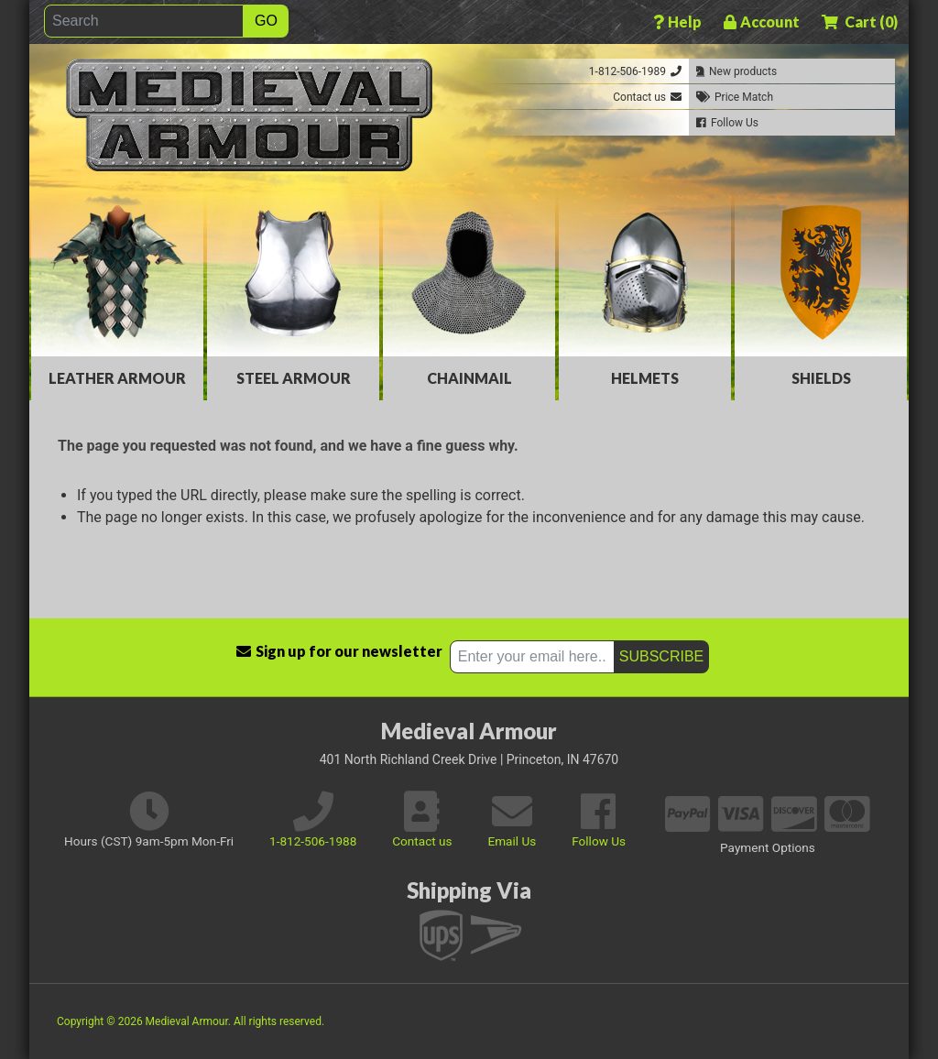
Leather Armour (117, 378)
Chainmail (469, 378)
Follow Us (599, 841)
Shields (821, 378)
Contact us (422, 841)
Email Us (511, 841)
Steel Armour (293, 378)
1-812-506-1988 (312, 841)
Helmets (645, 378)
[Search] (144, 21)
